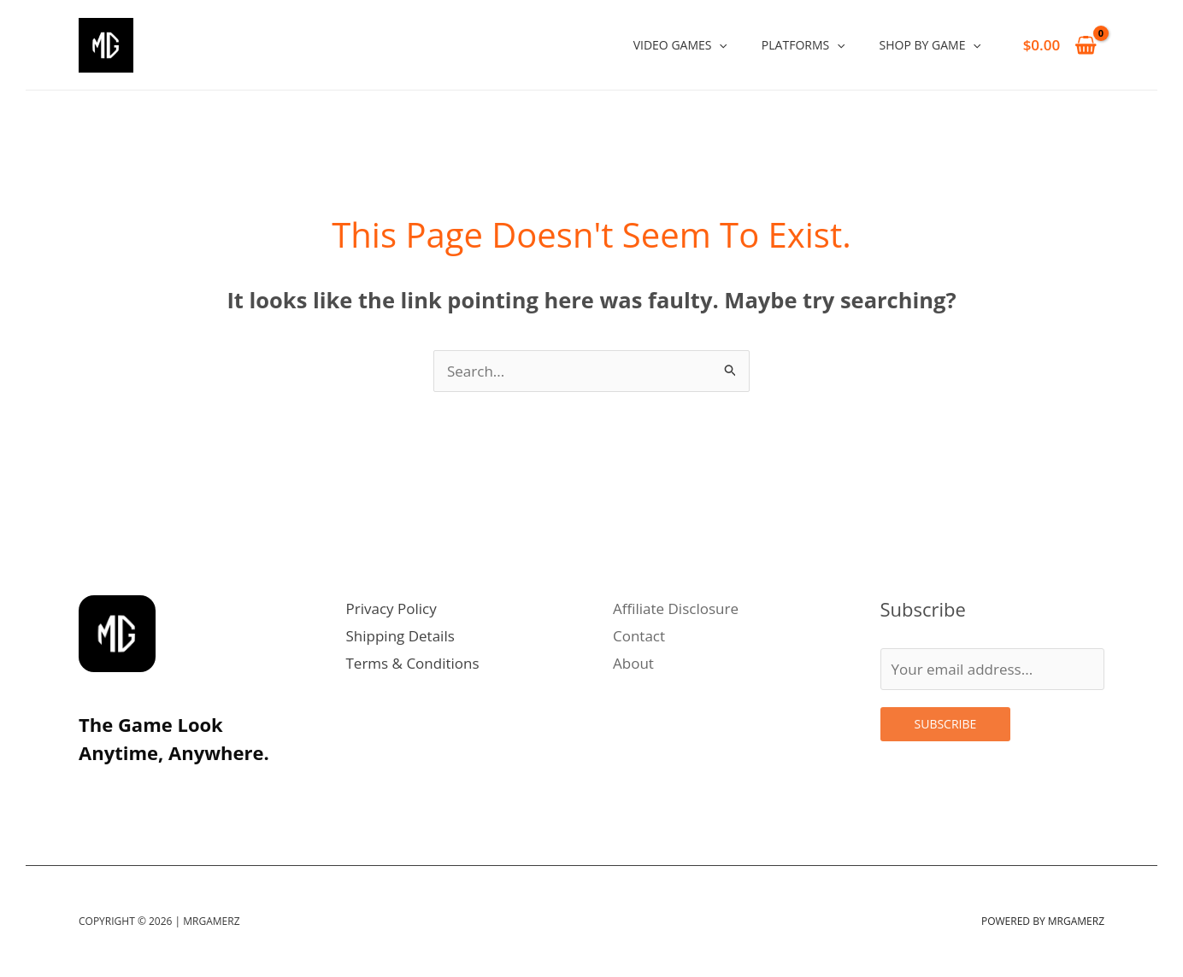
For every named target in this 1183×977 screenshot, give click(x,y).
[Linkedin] (167, 791)
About (633, 663)
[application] (719, 45)
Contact (639, 636)
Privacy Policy (391, 608)
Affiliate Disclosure (676, 608)
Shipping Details (400, 636)
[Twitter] (130, 791)
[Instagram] (92, 791)
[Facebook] (205, 791)
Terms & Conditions (413, 663)
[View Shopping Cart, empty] (1059, 45)
